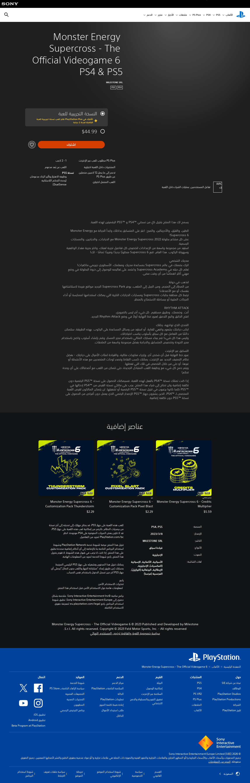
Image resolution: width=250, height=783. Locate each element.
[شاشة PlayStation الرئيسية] (240, 15)
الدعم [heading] (120, 677)
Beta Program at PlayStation (28, 725)
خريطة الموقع (79, 774)
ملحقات (183, 15)
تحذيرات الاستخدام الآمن (111, 584)
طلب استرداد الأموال (112, 710)
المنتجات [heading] (196, 677)
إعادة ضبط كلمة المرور (112, 705)
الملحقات (197, 705)
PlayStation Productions (226, 699)
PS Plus (196, 15)
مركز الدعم (118, 683)
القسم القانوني (157, 774)
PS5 (199, 683)
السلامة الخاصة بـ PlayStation (107, 688)
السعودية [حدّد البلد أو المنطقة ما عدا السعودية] (229, 774)
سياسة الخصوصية (137, 774)
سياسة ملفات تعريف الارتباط (54, 774)
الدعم (149, 15)
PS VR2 (197, 694)
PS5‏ (218, 15)
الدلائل (120, 716)
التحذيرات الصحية (75, 699)
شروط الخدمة (77, 683)
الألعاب (229, 15)
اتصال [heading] (41, 677)
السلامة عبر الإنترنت (152, 694)
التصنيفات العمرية (74, 694)
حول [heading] (238, 677)
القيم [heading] (159, 677)
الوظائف (236, 688)
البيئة (160, 683)
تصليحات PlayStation (112, 699)
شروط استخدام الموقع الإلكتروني (109, 774)
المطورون (79, 705)
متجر (160, 15)
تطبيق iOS (39, 714)
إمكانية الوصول (154, 688)
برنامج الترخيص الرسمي (72, 710)
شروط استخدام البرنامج (25, 774)
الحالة (121, 694)
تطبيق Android (36, 720)
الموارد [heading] (80, 677)
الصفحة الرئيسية (232, 667)
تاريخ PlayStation (231, 710)
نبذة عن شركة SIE (231, 683)
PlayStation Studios (229, 694)
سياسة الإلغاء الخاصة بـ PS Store (67, 688)
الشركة (237, 705)
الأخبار (171, 15)
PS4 (208, 15)
